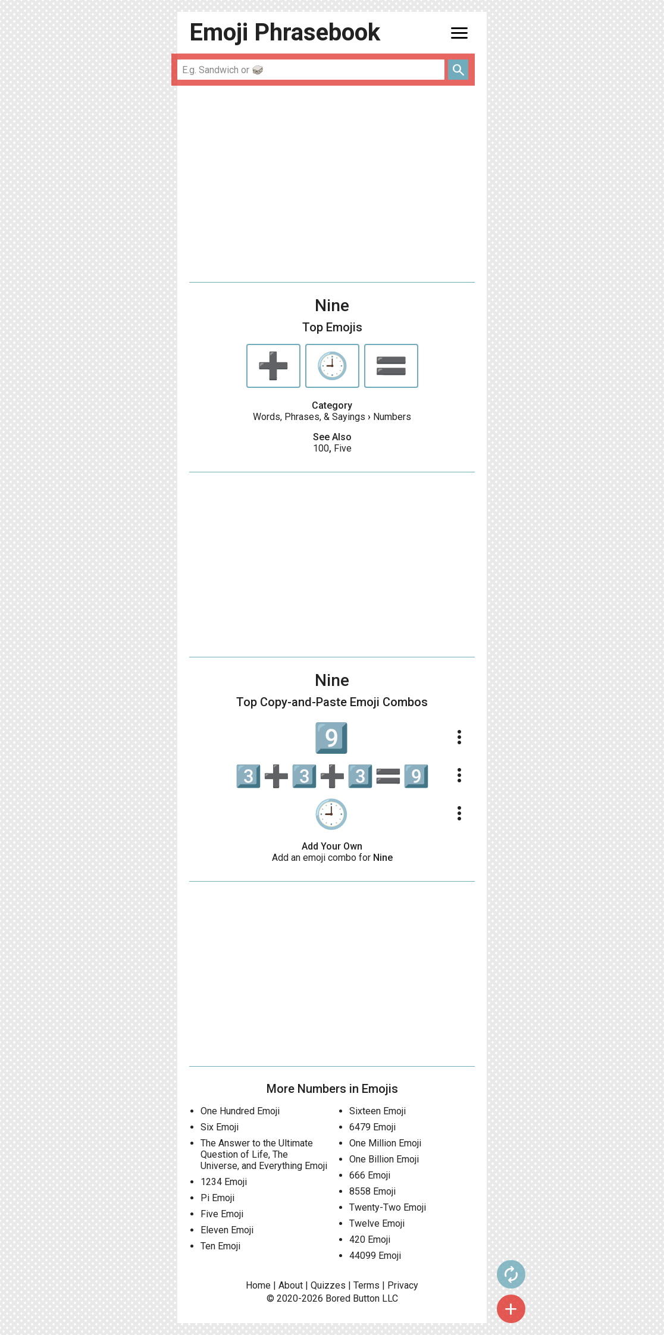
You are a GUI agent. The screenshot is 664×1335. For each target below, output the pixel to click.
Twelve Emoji (377, 1223)
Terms (366, 1285)
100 (321, 448)
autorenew (511, 1274)
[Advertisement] (332, 184)
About (290, 1285)
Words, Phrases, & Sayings (309, 416)
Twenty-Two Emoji (387, 1207)
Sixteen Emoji (377, 1111)
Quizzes (328, 1285)
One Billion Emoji (384, 1159)
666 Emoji (369, 1175)
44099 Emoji (375, 1255)
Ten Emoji (220, 1246)
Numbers (392, 416)
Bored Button (352, 1298)
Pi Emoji (217, 1198)
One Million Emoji (385, 1143)
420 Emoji (369, 1239)
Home (258, 1285)
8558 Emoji (372, 1191)
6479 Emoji (372, 1127)
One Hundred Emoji (240, 1111)
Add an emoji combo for (332, 857)
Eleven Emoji (227, 1230)
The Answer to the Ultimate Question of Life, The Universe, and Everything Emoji (264, 1154)
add (511, 1309)
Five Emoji (222, 1214)
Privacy (402, 1285)
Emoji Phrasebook (284, 32)
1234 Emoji (224, 1181)
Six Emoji (220, 1127)
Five (343, 448)
